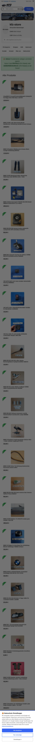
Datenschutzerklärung (7, 726)
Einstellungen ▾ (17, 739)
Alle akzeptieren (17, 730)
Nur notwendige (17, 735)
